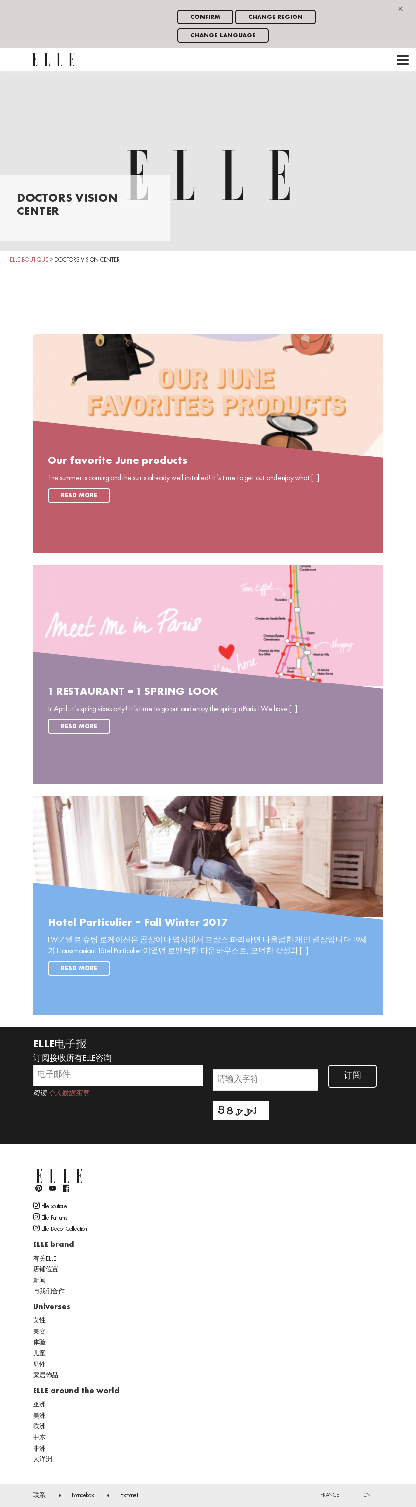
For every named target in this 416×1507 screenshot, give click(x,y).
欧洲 (39, 1427)
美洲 (39, 1416)
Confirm (205, 17)
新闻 (39, 1281)
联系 (39, 1496)
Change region (275, 17)
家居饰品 (45, 1376)
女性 (39, 1321)
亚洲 (39, 1405)
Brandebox (83, 1496)
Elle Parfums (50, 1217)
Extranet (129, 1496)
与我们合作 (49, 1292)
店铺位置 (45, 1270)
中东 (39, 1438)
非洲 (39, 1449)
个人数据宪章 (68, 1093)
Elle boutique (50, 1205)
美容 (39, 1332)
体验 (39, 1343)
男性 (39, 1365)
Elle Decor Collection (60, 1228)
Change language (223, 36)
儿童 (39, 1354)
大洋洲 (42, 1460)
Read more (79, 495)
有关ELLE (44, 1259)
